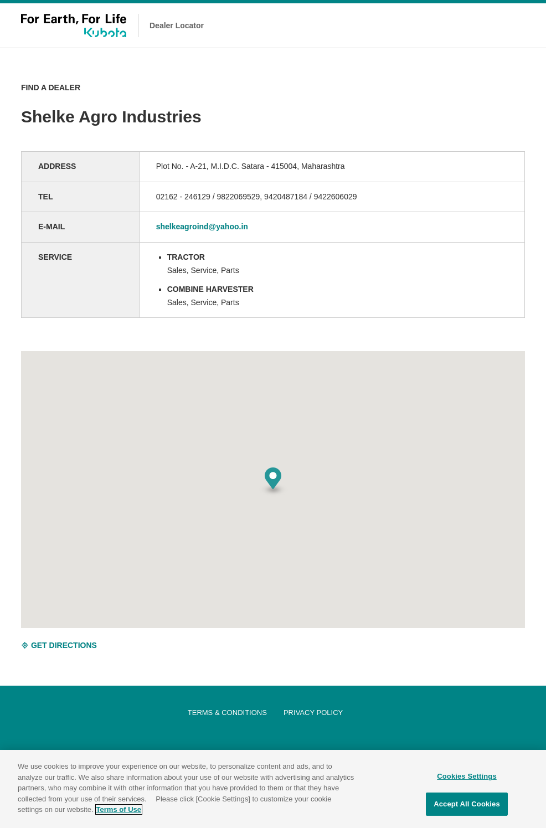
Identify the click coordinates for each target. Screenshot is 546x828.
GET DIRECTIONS (59, 645)
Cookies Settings (467, 776)
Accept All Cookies (467, 804)
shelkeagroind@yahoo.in (202, 226)
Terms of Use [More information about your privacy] (118, 809)
